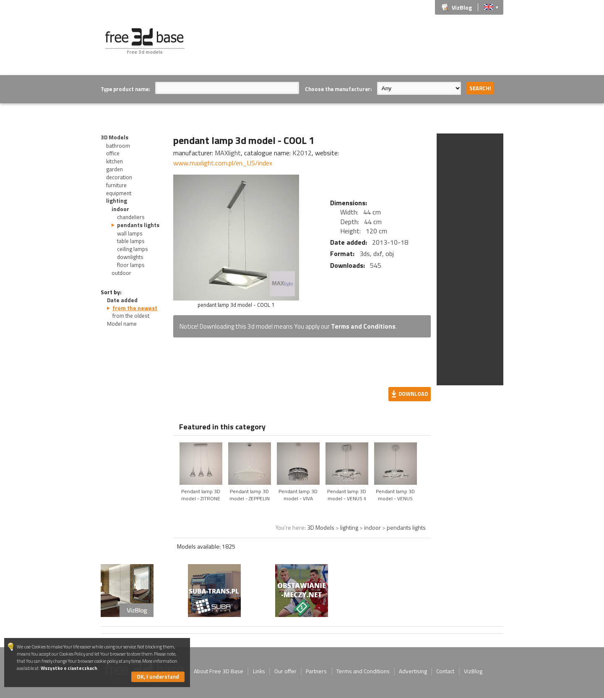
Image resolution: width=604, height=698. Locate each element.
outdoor (121, 273)
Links (259, 671)
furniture (116, 185)
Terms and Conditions (363, 326)
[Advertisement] (350, 47)
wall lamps (130, 233)
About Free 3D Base (218, 671)
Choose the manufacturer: (338, 89)
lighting (116, 200)
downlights (130, 257)
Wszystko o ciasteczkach (69, 668)
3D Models (114, 137)
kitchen (114, 161)
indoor (120, 209)
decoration (119, 177)
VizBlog (462, 7)
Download (413, 394)
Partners (316, 671)
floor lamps (131, 265)
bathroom (118, 145)
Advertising (413, 671)
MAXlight (228, 153)
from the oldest (130, 315)
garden (114, 169)
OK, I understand (158, 676)
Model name (122, 323)
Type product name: (125, 89)
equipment (118, 193)
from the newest (134, 308)
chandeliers (131, 217)
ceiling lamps (132, 249)
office (113, 153)
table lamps (131, 241)
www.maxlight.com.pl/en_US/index (222, 163)
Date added (122, 300)
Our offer (285, 671)
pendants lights (138, 225)
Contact (445, 671)
